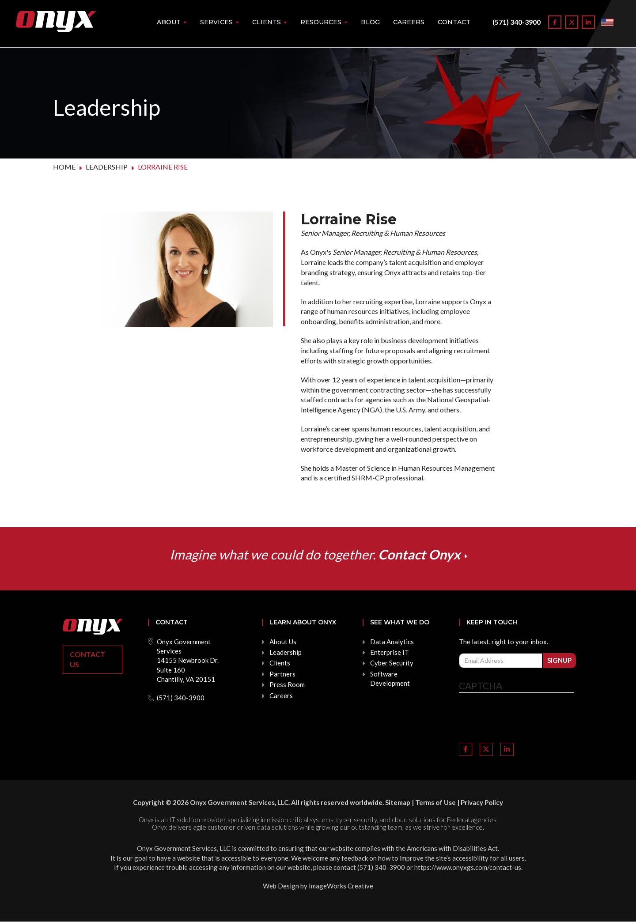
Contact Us (87, 659)
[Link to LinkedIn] (588, 22)
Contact (454, 22)
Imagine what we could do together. (315, 554)
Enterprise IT (389, 652)
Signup (559, 660)
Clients (269, 22)
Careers (408, 22)
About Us (282, 642)
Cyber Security (391, 663)
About (172, 22)
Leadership (107, 166)
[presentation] (526, 719)
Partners (282, 674)
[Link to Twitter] (571, 22)
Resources (324, 22)
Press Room (287, 684)
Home (64, 166)
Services (219, 22)
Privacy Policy (482, 802)
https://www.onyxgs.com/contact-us (467, 867)
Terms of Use (435, 802)
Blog (370, 22)
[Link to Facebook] (554, 22)
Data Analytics (392, 642)
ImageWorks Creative (341, 886)
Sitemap (397, 802)
